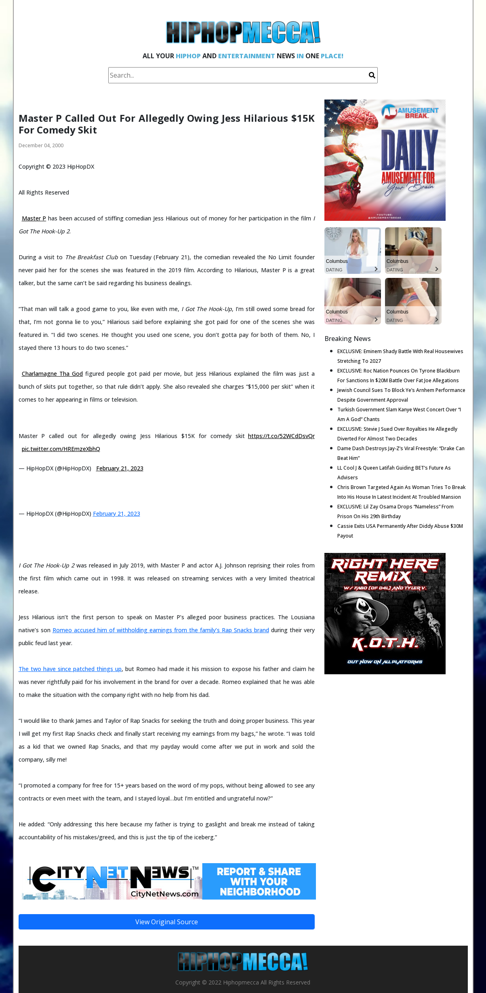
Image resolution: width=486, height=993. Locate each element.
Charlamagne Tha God (52, 373)
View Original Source (166, 921)
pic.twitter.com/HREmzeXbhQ (61, 449)
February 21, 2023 (119, 468)
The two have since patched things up (70, 669)
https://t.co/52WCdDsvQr (281, 436)
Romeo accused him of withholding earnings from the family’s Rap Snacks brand (161, 630)
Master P (34, 218)
